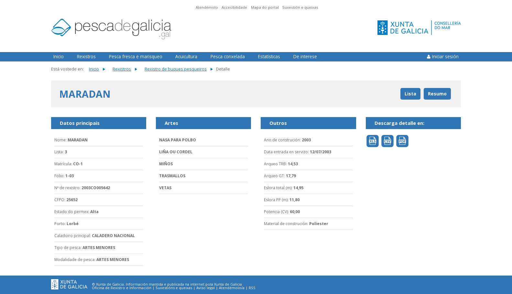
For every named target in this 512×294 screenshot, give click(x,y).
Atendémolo (207, 7)
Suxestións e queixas (174, 288)
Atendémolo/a (232, 288)
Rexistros (86, 56)
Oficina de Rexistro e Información (121, 288)
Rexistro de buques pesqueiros (176, 69)
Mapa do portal (265, 7)
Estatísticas (269, 56)
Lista (410, 94)
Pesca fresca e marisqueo (135, 56)
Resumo (437, 94)
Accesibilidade (234, 7)
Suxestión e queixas (300, 7)
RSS (252, 288)
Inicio (58, 56)
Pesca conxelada (228, 56)
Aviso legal (205, 288)
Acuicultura (186, 56)
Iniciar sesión (445, 56)
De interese (305, 56)
